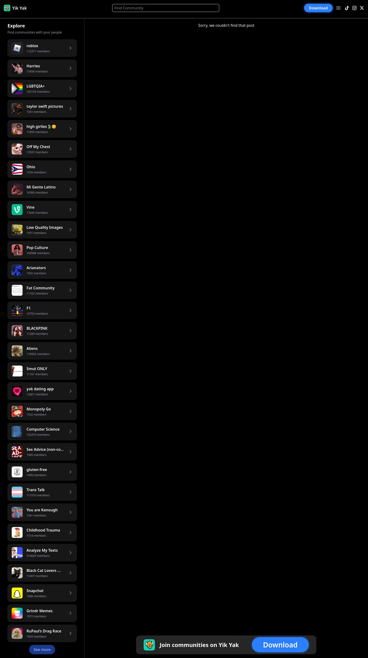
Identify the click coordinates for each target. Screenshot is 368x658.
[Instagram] (354, 8)
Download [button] (318, 8)
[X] (362, 8)
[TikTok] (347, 8)
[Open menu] (338, 8)
